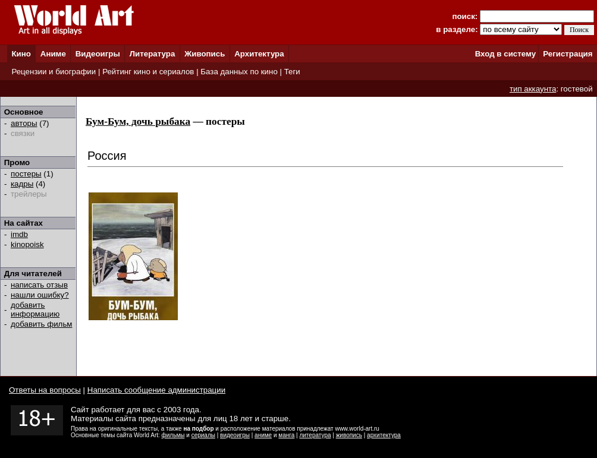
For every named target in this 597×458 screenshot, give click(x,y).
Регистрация (567, 53)
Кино (21, 53)
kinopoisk (27, 244)
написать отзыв (39, 284)
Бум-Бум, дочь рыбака (138, 121)
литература (315, 435)
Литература (152, 53)
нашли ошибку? (40, 294)
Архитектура (259, 53)
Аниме (53, 53)
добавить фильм (42, 324)
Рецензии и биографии (53, 71)
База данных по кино (238, 71)
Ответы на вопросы (45, 390)
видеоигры (235, 435)
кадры (22, 183)
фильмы (173, 435)
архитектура (384, 435)
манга (286, 435)
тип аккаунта (533, 88)
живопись (349, 435)
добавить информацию (35, 309)
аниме (263, 435)
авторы (24, 123)
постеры (26, 173)
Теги (292, 71)
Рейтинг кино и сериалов (148, 71)
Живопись (204, 53)
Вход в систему (505, 53)
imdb (19, 234)
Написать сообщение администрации (156, 390)
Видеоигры (98, 53)
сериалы (203, 435)
